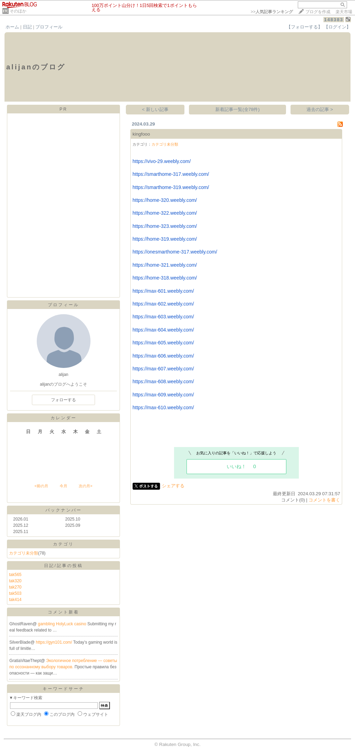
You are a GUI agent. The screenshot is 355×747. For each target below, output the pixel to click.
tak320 (15, 580)
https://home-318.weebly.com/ (164, 278)
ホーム (12, 26)
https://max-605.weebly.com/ (163, 342)
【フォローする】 (304, 26)
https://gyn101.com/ (54, 642)
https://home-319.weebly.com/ (164, 239)
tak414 (15, 599)
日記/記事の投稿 (63, 565)
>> (272, 11)
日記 (27, 26)
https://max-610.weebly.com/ (163, 407)
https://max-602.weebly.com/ (163, 304)
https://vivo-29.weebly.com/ (161, 161)
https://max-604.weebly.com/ (163, 330)
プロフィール (48, 26)
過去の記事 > (319, 109)
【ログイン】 (337, 26)
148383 (333, 19)
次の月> (85, 486)
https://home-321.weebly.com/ (164, 265)
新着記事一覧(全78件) (237, 109)
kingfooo (141, 134)
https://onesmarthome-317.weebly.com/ (174, 252)
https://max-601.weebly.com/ (163, 291)
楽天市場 (344, 11)
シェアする (173, 485)
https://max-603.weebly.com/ (163, 316)
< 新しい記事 (155, 109)
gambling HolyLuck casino (62, 623)
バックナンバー (63, 510)
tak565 (15, 574)
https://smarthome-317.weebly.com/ (170, 174)
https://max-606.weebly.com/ (163, 356)
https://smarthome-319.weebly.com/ (170, 187)
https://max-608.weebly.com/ (163, 381)
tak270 (15, 587)
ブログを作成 (317, 11)
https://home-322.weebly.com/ (164, 213)
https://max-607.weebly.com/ (163, 368)
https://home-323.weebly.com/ (164, 226)
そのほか (18, 11)
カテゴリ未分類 (23, 553)
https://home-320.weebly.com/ (164, 200)
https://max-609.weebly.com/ (163, 394)
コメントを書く (324, 500)
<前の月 (41, 486)
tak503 (15, 593)
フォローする (63, 399)
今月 (63, 486)
